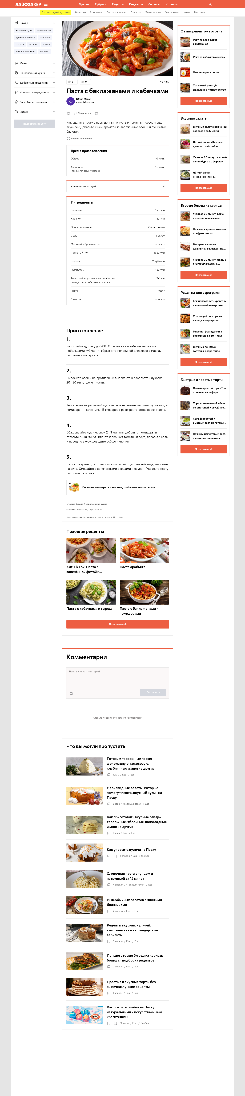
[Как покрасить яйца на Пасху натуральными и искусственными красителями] (117, 1015)
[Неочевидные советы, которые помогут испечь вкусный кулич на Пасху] (117, 795)
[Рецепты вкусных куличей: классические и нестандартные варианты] (117, 933)
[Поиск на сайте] (210, 4)
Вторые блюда (75, 504)
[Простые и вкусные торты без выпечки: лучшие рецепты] (117, 987)
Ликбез (145, 855)
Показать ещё (117, 624)
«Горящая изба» (132, 803)
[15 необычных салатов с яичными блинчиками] (117, 905)
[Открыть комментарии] (115, 856)
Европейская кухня (96, 504)
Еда (124, 774)
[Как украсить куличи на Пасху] (117, 852)
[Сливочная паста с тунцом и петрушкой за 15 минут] (117, 879)
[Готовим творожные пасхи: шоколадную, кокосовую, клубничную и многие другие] (117, 766)
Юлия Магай (83, 98)
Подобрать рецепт (34, 123)
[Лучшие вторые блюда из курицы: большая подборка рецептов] (117, 961)
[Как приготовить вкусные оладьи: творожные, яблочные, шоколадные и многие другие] (117, 824)
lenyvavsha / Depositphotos (89, 509)
